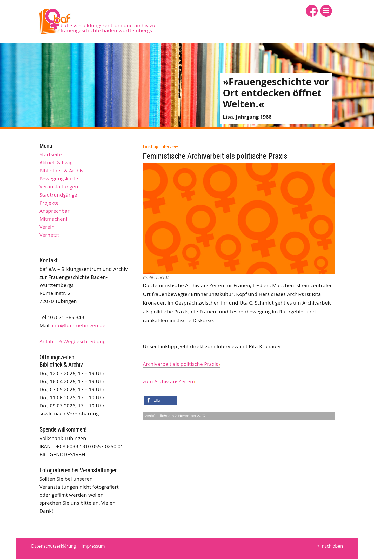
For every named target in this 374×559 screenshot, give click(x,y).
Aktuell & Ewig (55, 162)
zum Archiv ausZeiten (168, 381)
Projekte (49, 202)
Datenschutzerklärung (53, 546)
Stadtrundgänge (58, 194)
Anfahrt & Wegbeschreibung (72, 341)
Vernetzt (49, 235)
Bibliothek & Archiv (61, 170)
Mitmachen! (53, 218)
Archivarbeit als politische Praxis (180, 364)
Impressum (93, 546)
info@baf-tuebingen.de (78, 325)
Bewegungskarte (58, 178)
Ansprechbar (54, 210)
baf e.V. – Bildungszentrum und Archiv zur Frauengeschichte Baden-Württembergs (109, 28)
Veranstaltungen (58, 186)
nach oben (332, 546)
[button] (326, 11)
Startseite (50, 154)
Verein (47, 227)
